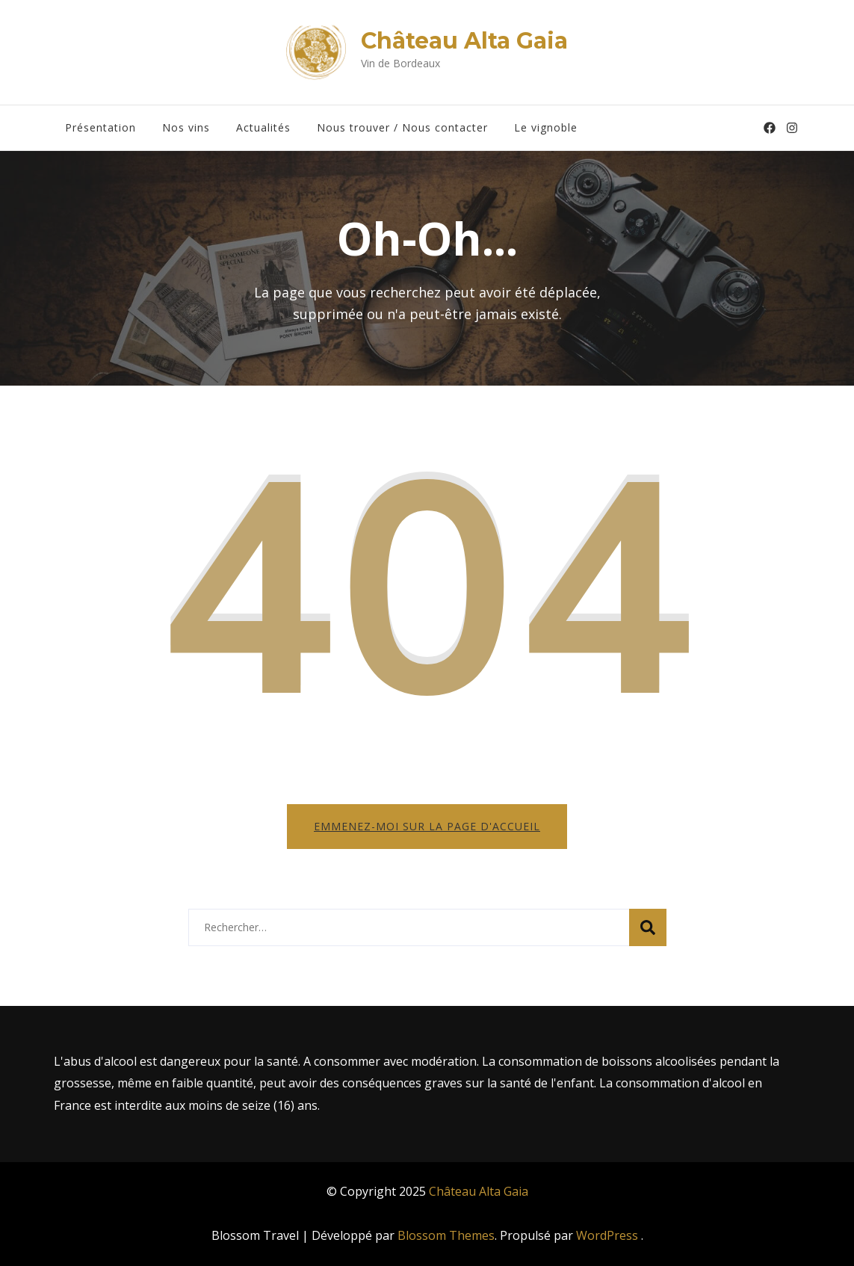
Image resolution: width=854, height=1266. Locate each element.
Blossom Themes (446, 1235)
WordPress (607, 1235)
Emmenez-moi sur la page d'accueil (427, 826)
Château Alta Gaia (464, 41)
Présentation (100, 127)
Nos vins (186, 127)
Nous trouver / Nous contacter (402, 127)
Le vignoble (546, 127)
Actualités (263, 127)
